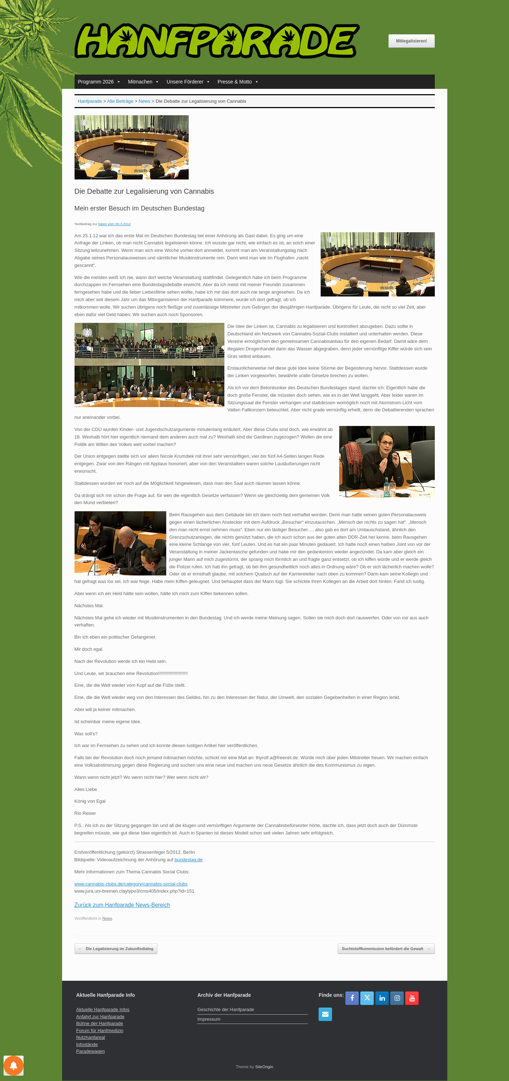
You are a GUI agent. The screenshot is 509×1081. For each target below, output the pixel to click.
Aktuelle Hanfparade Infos (103, 1009)
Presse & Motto (238, 82)
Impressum (208, 1019)
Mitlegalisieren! (411, 41)
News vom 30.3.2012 (114, 224)
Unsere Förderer (188, 82)
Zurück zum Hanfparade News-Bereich (122, 905)
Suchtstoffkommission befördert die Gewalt (386, 949)
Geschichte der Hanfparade (225, 1009)
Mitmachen (143, 82)
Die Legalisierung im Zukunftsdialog (116, 949)
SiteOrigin (264, 1067)
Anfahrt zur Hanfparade (100, 1016)
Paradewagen (90, 1051)
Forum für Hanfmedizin (99, 1030)
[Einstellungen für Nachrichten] (14, 1066)
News (107, 918)
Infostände (87, 1044)
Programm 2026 (99, 82)
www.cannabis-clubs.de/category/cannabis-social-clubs (131, 884)
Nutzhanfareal (90, 1037)
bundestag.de (188, 859)
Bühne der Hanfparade (99, 1023)
